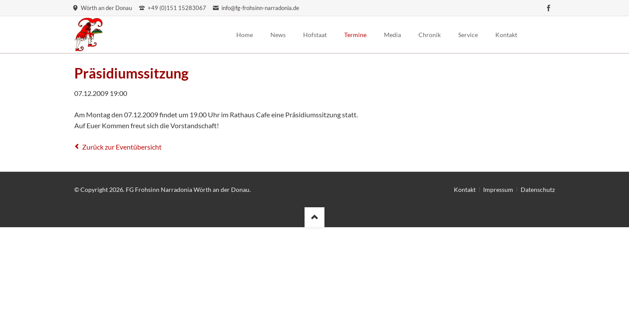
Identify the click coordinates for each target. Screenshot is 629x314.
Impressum (498, 189)
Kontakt (465, 189)
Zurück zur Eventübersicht (122, 147)
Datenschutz (538, 189)
